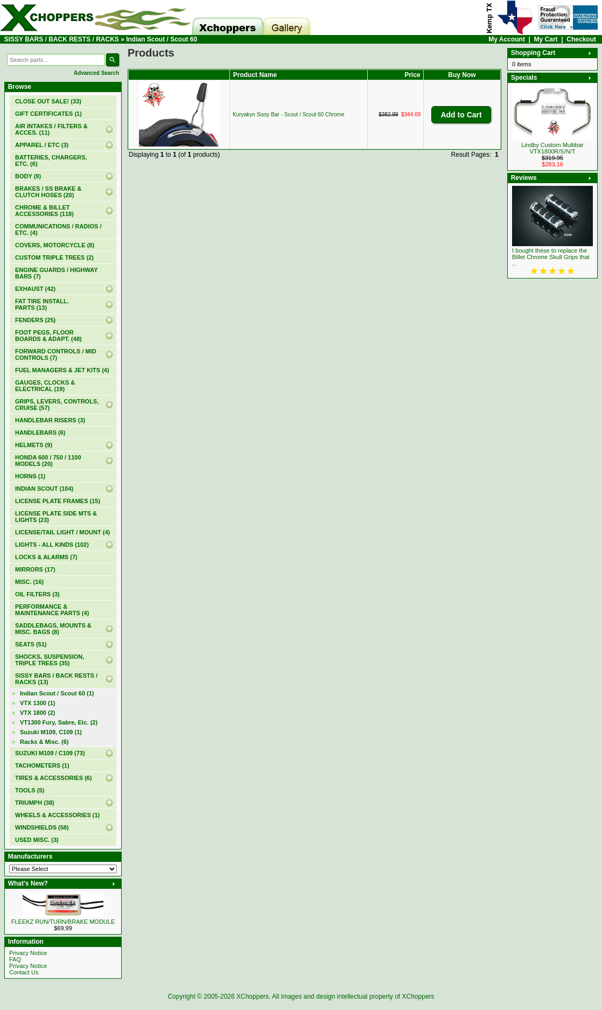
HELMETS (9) (33, 445)
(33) (48, 101)
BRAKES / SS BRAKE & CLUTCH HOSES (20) (48, 191)
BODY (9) (28, 176)
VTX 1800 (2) (37, 712)
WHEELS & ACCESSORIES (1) (57, 815)
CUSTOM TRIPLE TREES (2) (54, 257)
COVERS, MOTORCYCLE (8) (54, 245)
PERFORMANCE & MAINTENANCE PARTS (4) (52, 609)
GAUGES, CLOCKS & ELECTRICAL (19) (45, 385)
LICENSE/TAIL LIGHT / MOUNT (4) (62, 532)
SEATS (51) (30, 644)
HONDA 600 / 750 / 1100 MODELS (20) (48, 460)
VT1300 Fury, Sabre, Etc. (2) (58, 722)
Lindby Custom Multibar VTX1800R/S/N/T (552, 148)
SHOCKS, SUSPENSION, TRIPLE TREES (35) (49, 659)
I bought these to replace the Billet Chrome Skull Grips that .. (551, 257)
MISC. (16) (29, 582)
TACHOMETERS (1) (42, 765)
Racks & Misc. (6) (44, 742)
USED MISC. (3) (37, 840)
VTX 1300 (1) (37, 703)
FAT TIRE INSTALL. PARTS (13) (42, 304)
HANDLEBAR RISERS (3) (50, 420)
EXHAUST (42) (35, 288)
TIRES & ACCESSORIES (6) (53, 778)
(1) (48, 113)
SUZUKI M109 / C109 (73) (50, 753)
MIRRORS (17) (35, 569)
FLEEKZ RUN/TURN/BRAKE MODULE (63, 921)
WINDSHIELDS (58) (42, 827)
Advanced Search (96, 73)
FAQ (15, 959)
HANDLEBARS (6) (40, 432)
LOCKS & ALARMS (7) (46, 557)
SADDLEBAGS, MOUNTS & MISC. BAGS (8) (53, 628)
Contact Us (23, 972)
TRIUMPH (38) (34, 802)
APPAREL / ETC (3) (41, 145)
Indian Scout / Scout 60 (161, 39)
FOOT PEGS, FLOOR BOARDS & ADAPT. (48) (48, 335)
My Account (506, 39)
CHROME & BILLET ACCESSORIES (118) (44, 210)
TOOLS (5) (29, 790)
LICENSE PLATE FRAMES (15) (57, 501)
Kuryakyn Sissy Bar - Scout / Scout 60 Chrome (288, 114)
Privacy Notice (28, 953)
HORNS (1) (30, 476)
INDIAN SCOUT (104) (44, 488)
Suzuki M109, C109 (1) (51, 732)
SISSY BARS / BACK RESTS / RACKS (61, 39)
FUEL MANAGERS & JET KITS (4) (62, 370)
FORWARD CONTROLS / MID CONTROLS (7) (55, 354)
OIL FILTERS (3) (37, 594)
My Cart (546, 39)
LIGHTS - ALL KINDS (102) (52, 544)
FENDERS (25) (35, 320)
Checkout (581, 39)
